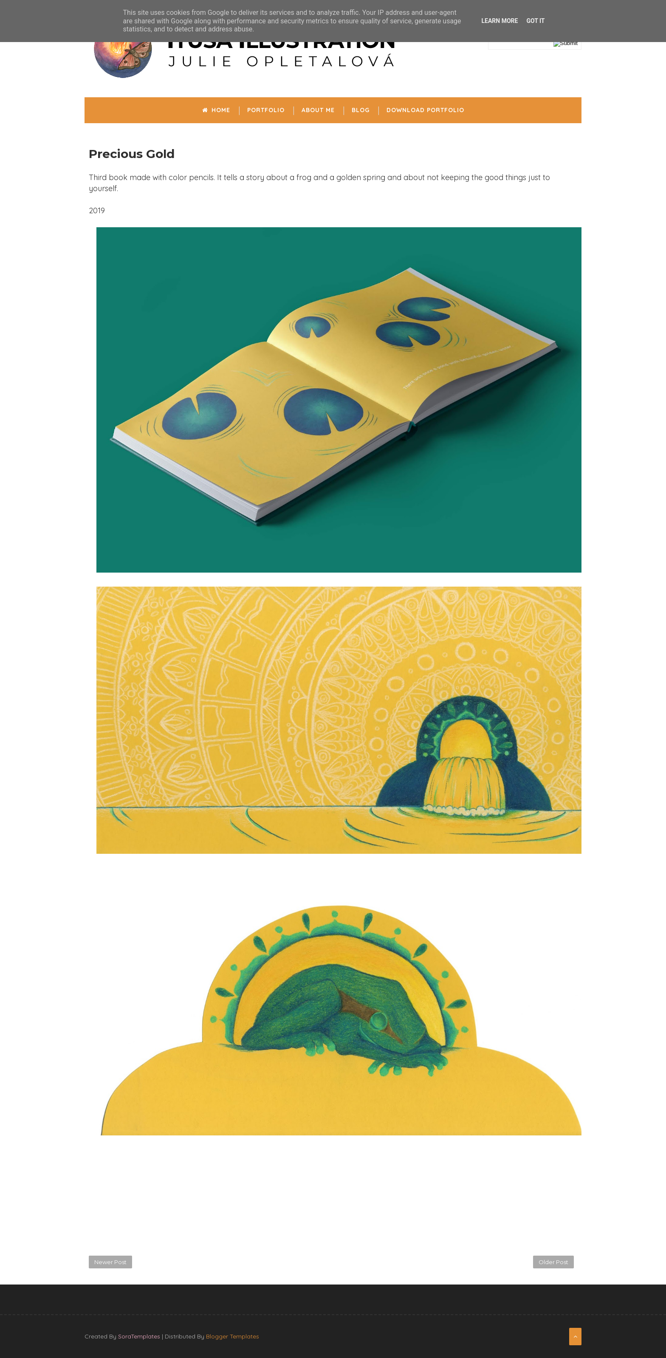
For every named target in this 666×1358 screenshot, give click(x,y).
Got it (535, 20)
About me (318, 110)
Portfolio (266, 110)
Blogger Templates (232, 1336)
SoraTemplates (139, 1336)
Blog (361, 110)
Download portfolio (425, 110)
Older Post (553, 1262)
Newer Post (110, 1262)
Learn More (499, 20)
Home (216, 110)
